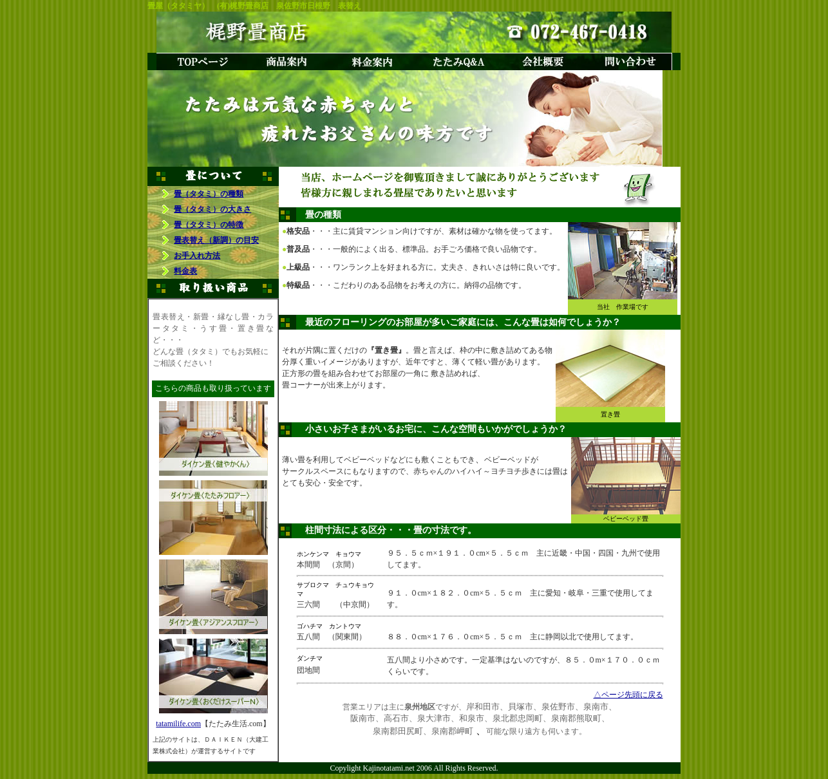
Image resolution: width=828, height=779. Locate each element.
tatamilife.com (178, 723)
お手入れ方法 (197, 255)
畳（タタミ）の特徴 (208, 224)
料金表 (185, 271)
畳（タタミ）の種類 (208, 193)
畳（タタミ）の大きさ (212, 209)
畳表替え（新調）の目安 (216, 240)
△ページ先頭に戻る (628, 694)
